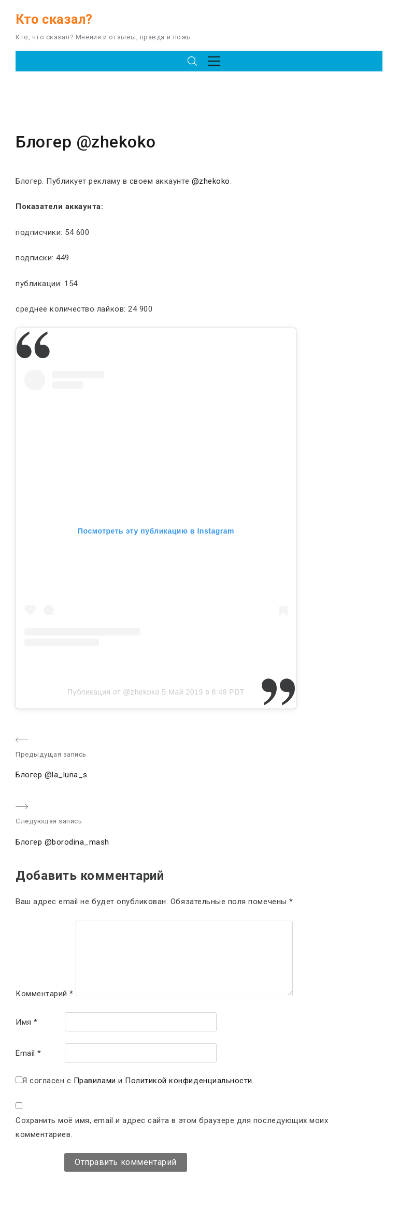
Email (28, 1053)
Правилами (95, 1080)
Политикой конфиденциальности (188, 1080)
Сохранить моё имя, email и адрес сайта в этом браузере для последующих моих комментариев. (172, 1127)
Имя (27, 1022)
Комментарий (45, 993)
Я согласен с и (137, 1080)
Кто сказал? (54, 19)
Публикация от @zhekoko (113, 692)
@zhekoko (211, 181)
